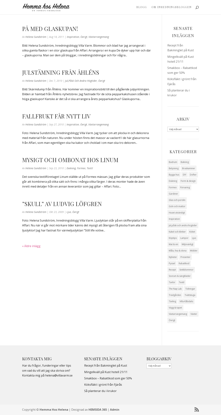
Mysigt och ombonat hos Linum (70, 160)
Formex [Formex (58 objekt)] (173, 187)
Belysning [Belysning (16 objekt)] (174, 168)
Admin (114, 410)
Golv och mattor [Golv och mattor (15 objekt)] (177, 206)
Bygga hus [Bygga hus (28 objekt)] (174, 174)
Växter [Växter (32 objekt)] (194, 313)
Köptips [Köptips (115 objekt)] (173, 238)
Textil (90, 168)
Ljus (69, 212)
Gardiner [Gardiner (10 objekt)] (173, 193)
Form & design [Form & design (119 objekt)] (188, 180)
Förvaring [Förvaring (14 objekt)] (185, 187)
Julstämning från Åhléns (60, 72)
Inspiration (73, 37)
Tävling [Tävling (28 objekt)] (172, 301)
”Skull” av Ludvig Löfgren (62, 204)
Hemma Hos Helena (54, 410)
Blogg (141, 7)
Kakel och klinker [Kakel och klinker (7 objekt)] (177, 231)
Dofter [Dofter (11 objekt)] (193, 174)
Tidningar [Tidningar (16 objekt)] (190, 288)
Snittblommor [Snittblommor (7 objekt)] (186, 269)
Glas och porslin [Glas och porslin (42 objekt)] (177, 200)
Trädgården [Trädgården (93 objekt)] (175, 295)
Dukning (71, 168)
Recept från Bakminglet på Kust (105, 365)
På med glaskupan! (50, 28)
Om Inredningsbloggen (172, 7)
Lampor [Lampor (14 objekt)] (184, 238)
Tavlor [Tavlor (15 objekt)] (172, 282)
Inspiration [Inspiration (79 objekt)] (174, 218)
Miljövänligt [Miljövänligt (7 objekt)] (187, 244)
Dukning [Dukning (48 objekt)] (173, 180)
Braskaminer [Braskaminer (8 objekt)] (188, 168)
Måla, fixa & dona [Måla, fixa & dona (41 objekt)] (177, 250)
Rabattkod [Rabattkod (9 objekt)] (184, 263)
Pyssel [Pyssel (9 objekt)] (172, 263)
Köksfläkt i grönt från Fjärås (103, 385)
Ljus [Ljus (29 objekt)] (194, 238)
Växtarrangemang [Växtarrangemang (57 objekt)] (178, 313)
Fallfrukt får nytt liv (56, 116)
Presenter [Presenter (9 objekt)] (185, 257)
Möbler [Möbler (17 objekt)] (193, 250)
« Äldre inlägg (31, 246)
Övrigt (83, 37)
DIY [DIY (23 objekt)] (184, 174)
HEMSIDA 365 (98, 410)
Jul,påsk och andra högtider (81, 80)
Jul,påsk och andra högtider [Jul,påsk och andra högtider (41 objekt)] (183, 225)
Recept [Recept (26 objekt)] (172, 269)
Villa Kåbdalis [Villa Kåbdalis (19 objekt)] (186, 301)
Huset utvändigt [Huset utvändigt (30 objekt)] (177, 212)
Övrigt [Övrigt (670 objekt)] (172, 320)
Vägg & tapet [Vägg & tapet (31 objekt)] (175, 307)
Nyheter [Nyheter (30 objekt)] (173, 257)
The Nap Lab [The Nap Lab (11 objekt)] (175, 288)
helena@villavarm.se (59, 375)
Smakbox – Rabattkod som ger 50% (108, 378)
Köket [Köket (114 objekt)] (192, 231)
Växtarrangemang (99, 37)
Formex (81, 168)
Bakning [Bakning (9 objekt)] (185, 162)
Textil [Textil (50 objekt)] (181, 282)
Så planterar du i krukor (100, 391)
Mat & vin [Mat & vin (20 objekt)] (173, 244)
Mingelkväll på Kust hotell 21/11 (105, 372)
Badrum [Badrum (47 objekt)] (173, 162)
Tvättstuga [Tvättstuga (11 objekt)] (190, 295)
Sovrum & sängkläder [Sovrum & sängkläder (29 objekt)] (180, 276)
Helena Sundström (35, 37)
